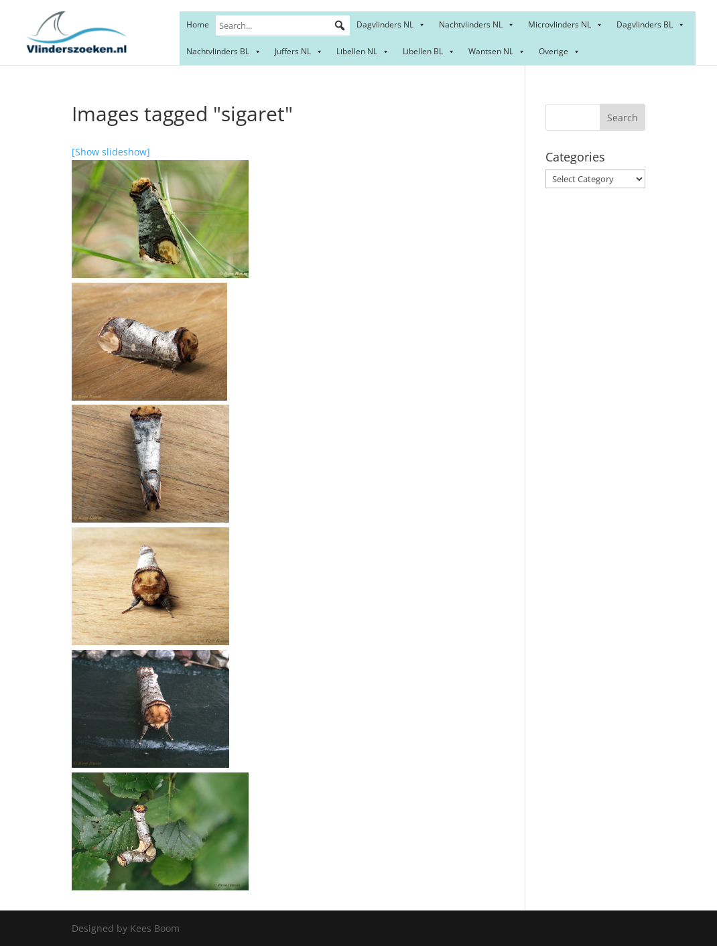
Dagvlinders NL (391, 24)
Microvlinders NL (565, 24)
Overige (559, 51)
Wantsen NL (496, 51)
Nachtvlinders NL (477, 24)
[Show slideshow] (111, 151)
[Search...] (283, 25)
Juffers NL (299, 51)
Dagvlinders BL (650, 24)
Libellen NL (362, 51)
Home (197, 24)
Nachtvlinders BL (223, 51)
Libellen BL (429, 51)
